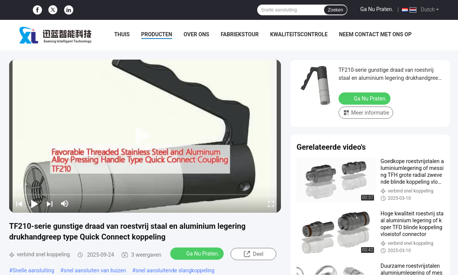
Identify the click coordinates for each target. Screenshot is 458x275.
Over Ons (196, 34)
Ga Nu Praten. (376, 9)
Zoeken (335, 10)
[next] (49, 203)
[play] (145, 136)
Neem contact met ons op (375, 34)
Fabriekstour (240, 34)
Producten (156, 34)
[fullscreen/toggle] (271, 203)
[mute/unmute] (65, 203)
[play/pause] (34, 203)
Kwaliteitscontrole (299, 34)
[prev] (19, 203)
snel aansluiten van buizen (95, 270)
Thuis (122, 34)
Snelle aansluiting (33, 270)
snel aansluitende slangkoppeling (174, 270)
